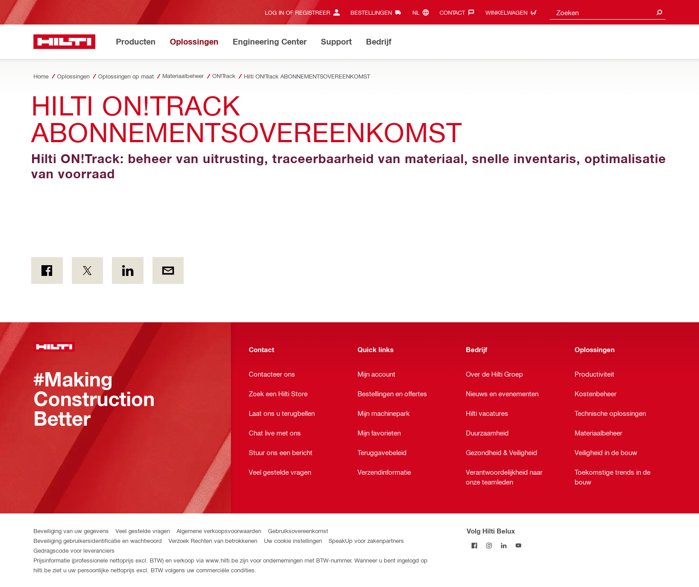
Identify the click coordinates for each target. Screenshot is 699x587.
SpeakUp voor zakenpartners (366, 540)
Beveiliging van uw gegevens (71, 530)
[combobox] (608, 12)
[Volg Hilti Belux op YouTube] (518, 545)
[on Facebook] (47, 270)
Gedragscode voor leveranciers (74, 550)
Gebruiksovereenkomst (298, 530)
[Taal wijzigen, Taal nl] (422, 12)
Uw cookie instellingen (293, 540)
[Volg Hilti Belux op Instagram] (488, 545)
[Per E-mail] (168, 270)
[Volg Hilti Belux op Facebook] (474, 545)
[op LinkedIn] (128, 270)
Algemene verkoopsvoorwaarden (219, 530)
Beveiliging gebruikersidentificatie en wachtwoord (97, 540)
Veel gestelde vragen (142, 530)
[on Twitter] (87, 270)
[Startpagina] (64, 41)
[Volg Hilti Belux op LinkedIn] (503, 545)
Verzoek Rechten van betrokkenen (213, 540)
